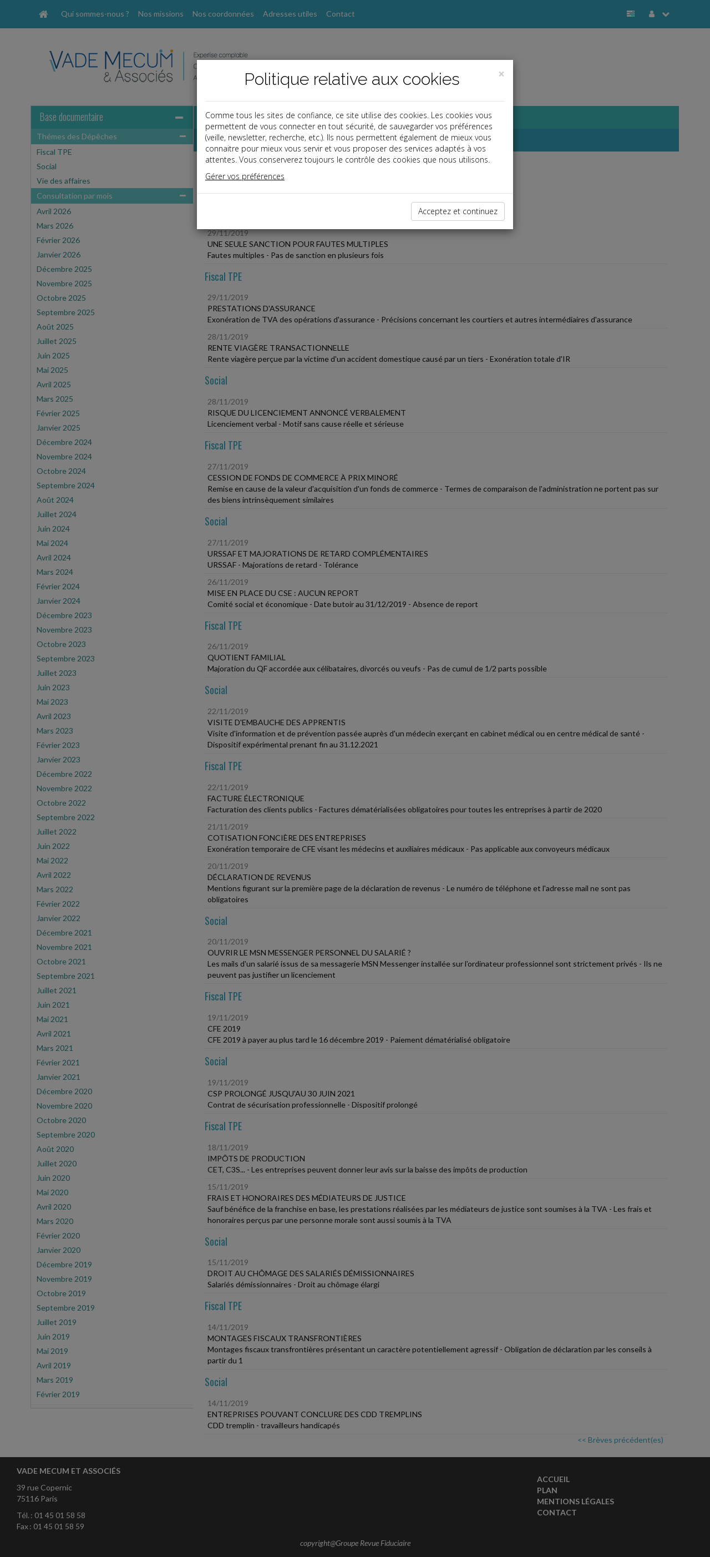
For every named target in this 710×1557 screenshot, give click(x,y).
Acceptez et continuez (458, 211)
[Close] (501, 74)
